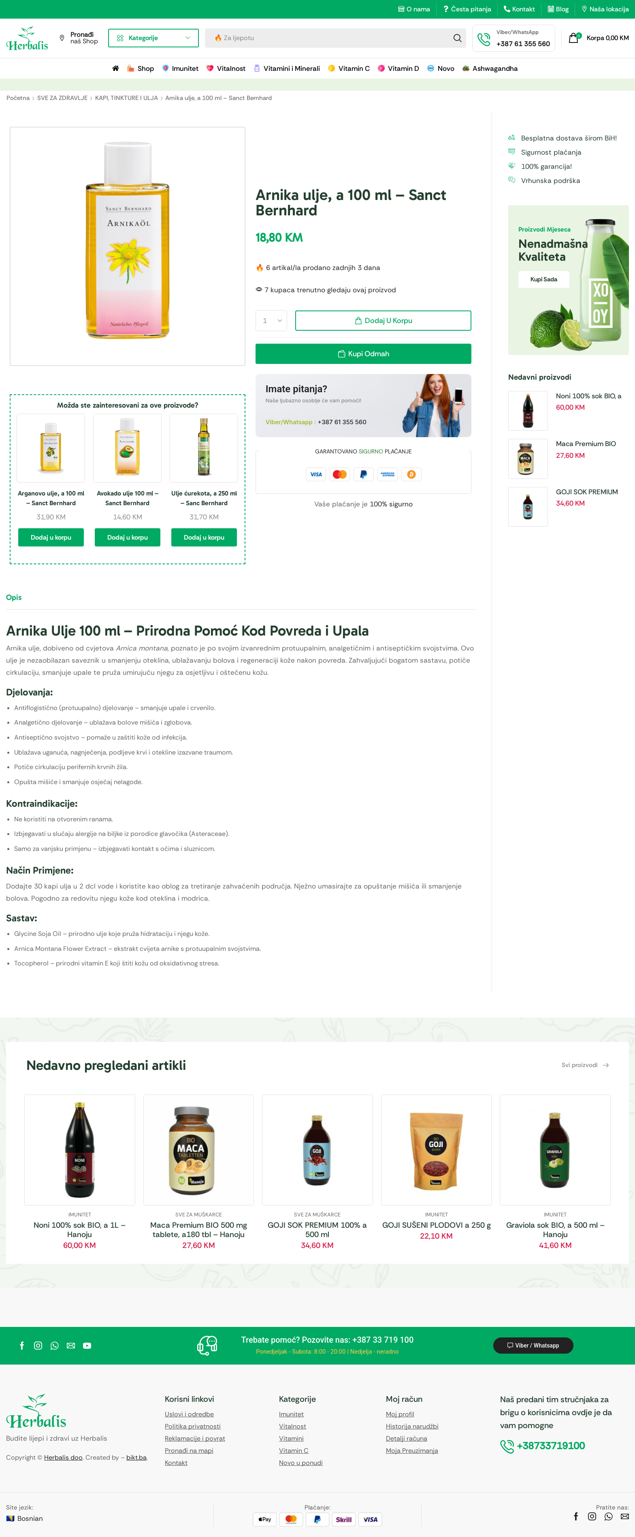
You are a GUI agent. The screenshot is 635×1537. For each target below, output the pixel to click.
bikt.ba (136, 1457)
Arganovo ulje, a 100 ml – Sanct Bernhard (51, 498)
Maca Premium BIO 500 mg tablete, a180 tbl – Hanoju (589, 444)
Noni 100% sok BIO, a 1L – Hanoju (589, 396)
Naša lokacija (609, 9)
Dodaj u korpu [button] (51, 537)
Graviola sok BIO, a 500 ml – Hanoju (555, 1229)
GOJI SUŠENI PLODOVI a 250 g (436, 1225)
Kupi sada (544, 279)
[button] (599, 38)
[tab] (20, 601)
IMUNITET (79, 1214)
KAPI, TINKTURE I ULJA (126, 98)
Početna (18, 98)
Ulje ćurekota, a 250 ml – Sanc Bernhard (204, 498)
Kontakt (523, 9)
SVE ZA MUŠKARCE (198, 1214)
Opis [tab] (13, 597)
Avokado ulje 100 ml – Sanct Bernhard (127, 498)
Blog (562, 9)
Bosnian (30, 1518)
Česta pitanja (471, 9)
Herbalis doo (63, 1457)
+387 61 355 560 (342, 422)
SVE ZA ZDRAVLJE (62, 98)
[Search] (458, 38)
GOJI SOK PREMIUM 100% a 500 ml (587, 492)
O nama (418, 9)
